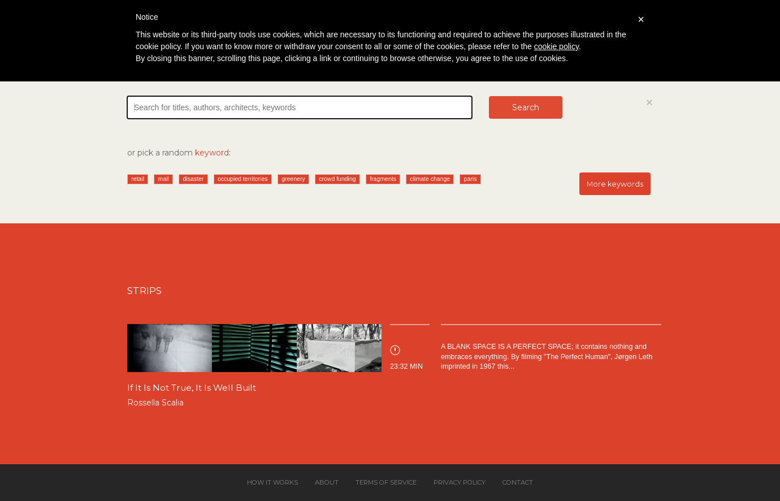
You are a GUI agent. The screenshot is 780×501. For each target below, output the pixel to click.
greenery (293, 178)
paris (470, 178)
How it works (272, 482)
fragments (383, 178)
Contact (517, 482)
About (327, 482)
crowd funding (337, 178)
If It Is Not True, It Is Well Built (191, 387)
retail (137, 178)
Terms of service (386, 482)
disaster (193, 178)
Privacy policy (460, 482)
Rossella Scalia (155, 403)
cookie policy (556, 46)
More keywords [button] (615, 184)
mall (163, 178)
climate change (430, 178)
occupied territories (243, 178)
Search (525, 107)
